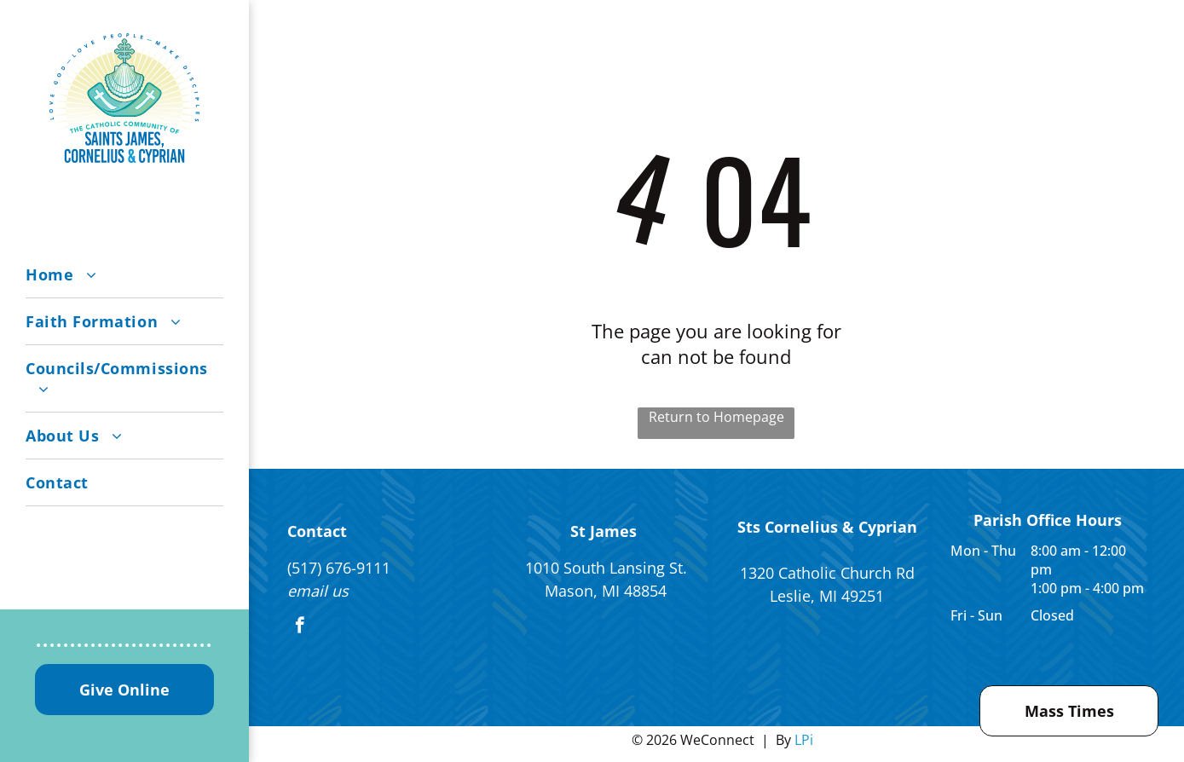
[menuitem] (124, 274)
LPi (803, 739)
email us (318, 590)
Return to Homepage (716, 416)
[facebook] (299, 627)
